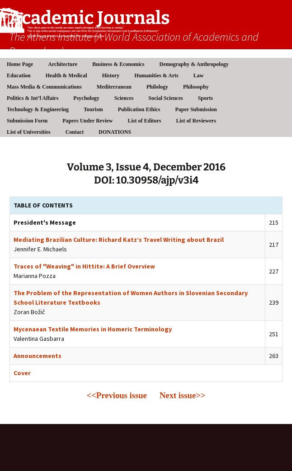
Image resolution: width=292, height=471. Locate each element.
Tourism (93, 109)
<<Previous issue (117, 395)
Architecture (62, 64)
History (111, 75)
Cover (22, 373)
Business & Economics (118, 64)
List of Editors (144, 121)
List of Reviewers (196, 121)
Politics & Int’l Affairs (32, 98)
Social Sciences (165, 98)
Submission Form (27, 121)
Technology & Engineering (38, 109)
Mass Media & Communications (44, 87)
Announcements (37, 356)
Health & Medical (66, 75)
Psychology (86, 98)
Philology (157, 87)
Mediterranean (114, 87)
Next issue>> (183, 395)
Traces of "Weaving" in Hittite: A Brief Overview (84, 266)
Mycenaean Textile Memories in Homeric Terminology (93, 329)
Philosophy (196, 87)
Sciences (124, 98)
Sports (205, 98)
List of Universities (29, 132)
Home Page (20, 64)
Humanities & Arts (156, 75)
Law (198, 75)
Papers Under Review (87, 121)
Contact (75, 132)
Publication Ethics (139, 109)
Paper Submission (196, 109)
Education (19, 75)
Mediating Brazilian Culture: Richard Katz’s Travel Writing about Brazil (119, 240)
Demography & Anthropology (194, 64)
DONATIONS (115, 132)
